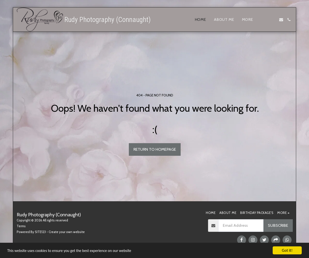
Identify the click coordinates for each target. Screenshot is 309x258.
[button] (265, 20)
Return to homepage (154, 149)
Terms (21, 226)
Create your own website (67, 232)
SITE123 (40, 232)
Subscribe (278, 225)
